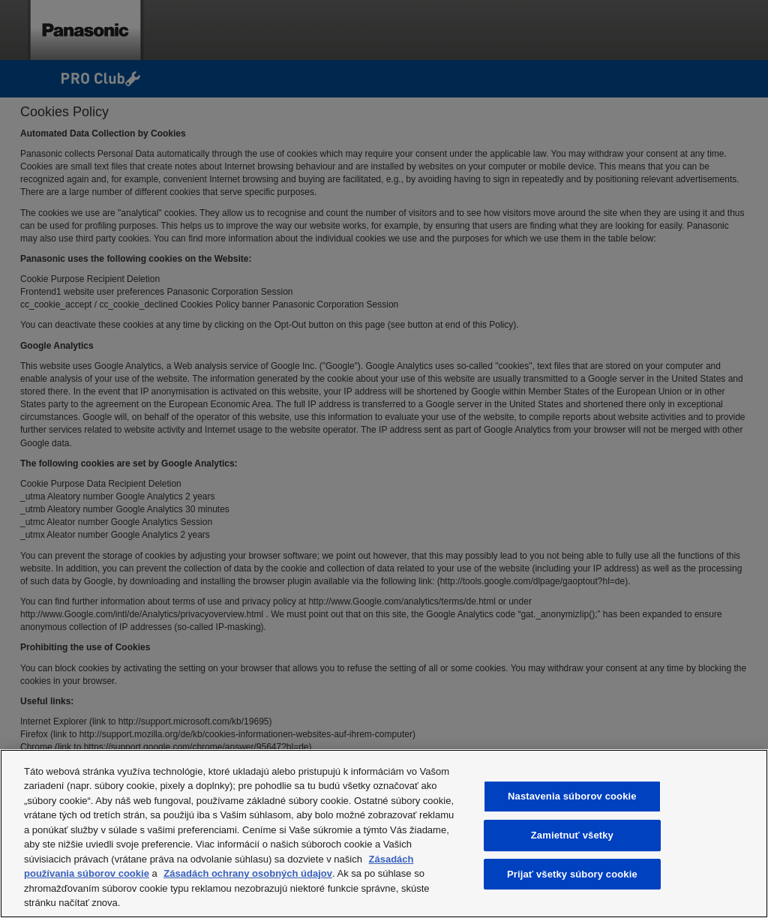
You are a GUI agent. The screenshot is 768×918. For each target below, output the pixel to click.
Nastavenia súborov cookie (572, 796)
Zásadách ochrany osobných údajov (248, 873)
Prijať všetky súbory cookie (572, 874)
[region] (384, 833)
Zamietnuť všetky (572, 835)
